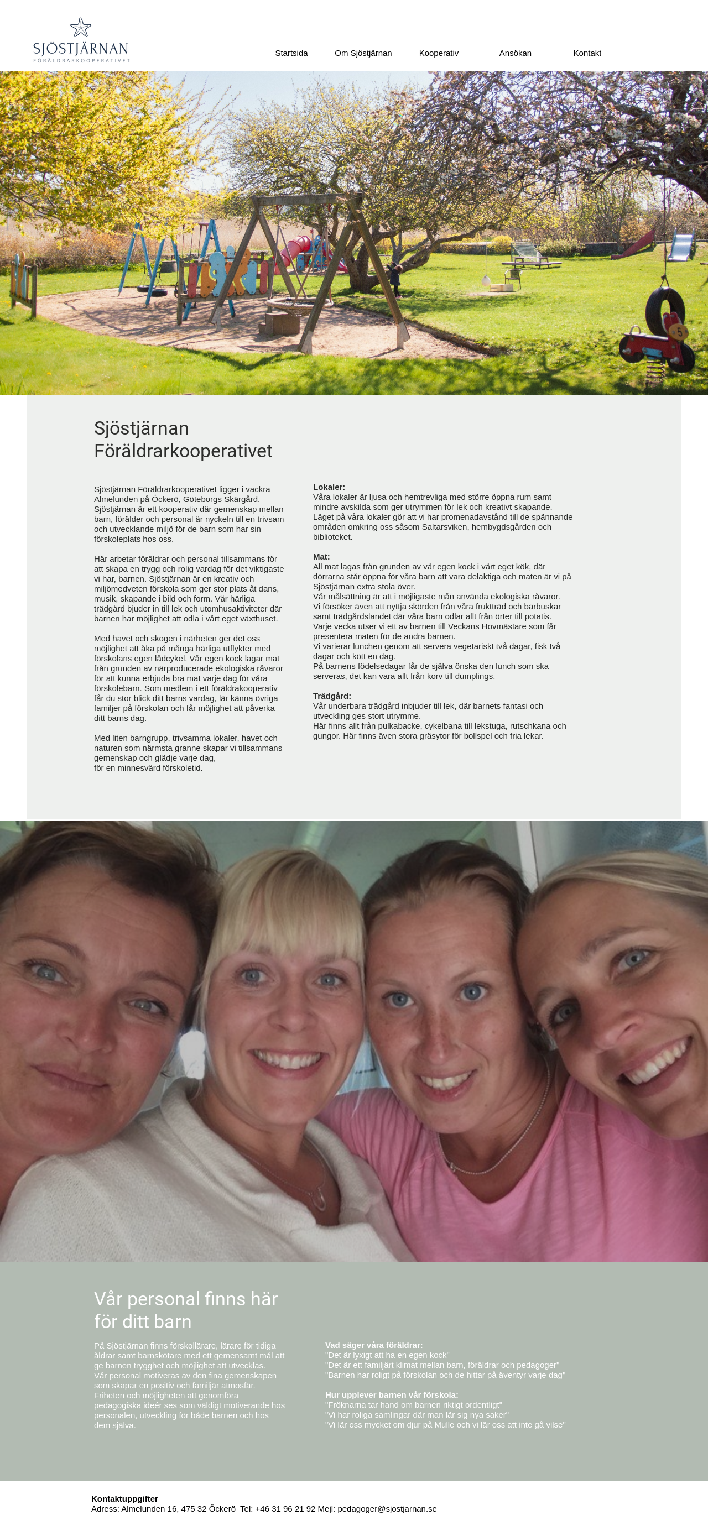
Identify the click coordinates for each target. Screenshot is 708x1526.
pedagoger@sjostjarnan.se (387, 1508)
